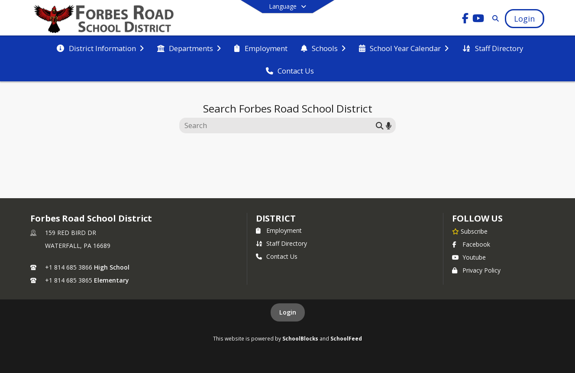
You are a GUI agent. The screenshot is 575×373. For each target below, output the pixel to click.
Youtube (469, 257)
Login (287, 312)
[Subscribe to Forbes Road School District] (470, 231)
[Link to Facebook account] (465, 20)
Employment (279, 230)
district (276, 218)
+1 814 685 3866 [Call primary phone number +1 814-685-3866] (68, 267)
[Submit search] (380, 125)
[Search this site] (279, 125)
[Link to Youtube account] (478, 20)
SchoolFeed (346, 338)
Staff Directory (281, 243)
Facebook (471, 244)
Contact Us (276, 256)
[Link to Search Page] (494, 18)
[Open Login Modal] (524, 18)
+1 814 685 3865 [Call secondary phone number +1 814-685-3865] (68, 280)
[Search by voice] (388, 125)
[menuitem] (100, 47)
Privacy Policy (476, 270)
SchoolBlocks (300, 338)
